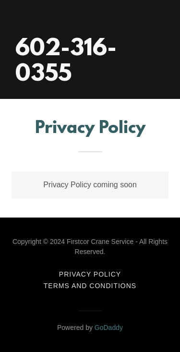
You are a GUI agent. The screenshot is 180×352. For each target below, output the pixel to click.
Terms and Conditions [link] (90, 286)
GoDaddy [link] (109, 327)
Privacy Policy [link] (90, 274)
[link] (90, 78)
